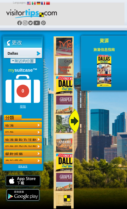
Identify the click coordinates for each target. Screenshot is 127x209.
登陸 (23, 106)
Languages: (19, 2)
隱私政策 (22, 166)
